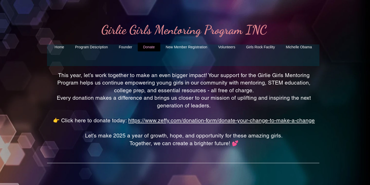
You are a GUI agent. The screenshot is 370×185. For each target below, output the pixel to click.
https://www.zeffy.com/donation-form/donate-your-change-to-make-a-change (221, 120)
